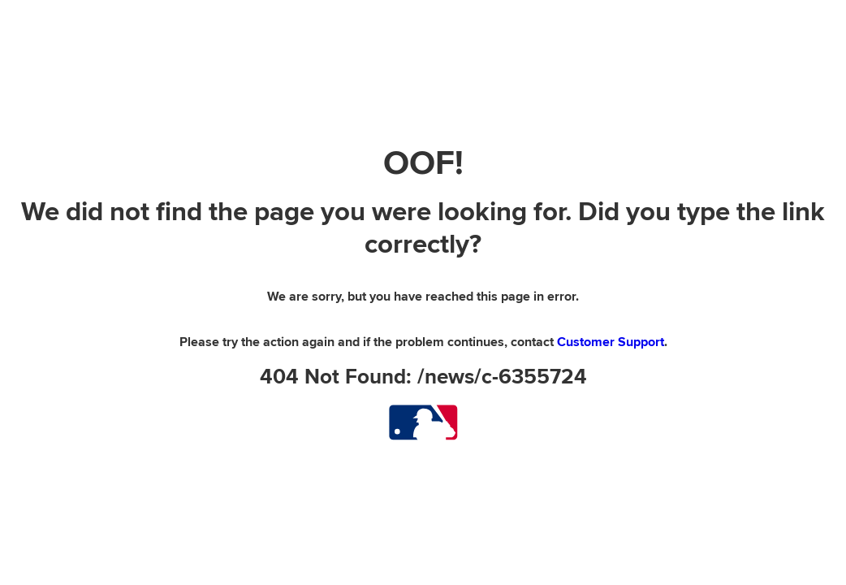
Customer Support (610, 342)
